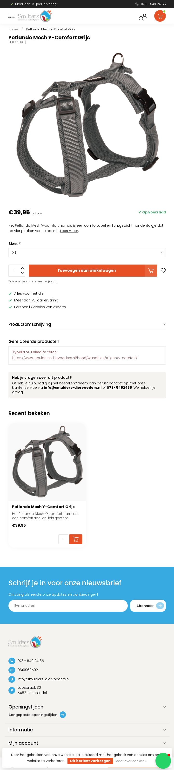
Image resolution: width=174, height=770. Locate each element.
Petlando (15, 42)
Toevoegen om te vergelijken (31, 281)
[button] (163, 761)
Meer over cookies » (131, 761)
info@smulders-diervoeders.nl (72, 387)
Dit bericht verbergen (90, 760)
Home (13, 29)
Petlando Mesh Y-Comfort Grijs (50, 29)
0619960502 (28, 670)
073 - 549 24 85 (153, 4)
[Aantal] (63, 539)
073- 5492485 (119, 387)
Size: (14, 243)
